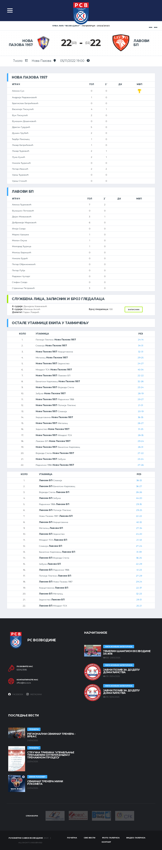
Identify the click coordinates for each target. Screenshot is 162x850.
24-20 (139, 534)
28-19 (140, 393)
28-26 (139, 492)
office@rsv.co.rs (24, 683)
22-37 (139, 587)
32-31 (140, 351)
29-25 (140, 357)
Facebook (15, 694)
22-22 (141, 375)
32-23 (139, 593)
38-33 (139, 480)
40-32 (139, 522)
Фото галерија (111, 837)
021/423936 (22, 670)
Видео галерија (135, 837)
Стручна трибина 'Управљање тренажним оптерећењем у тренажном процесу (50, 755)
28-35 (140, 435)
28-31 (140, 447)
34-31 (140, 345)
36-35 (140, 417)
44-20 (139, 498)
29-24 (141, 441)
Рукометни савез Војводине (26, 838)
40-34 (140, 369)
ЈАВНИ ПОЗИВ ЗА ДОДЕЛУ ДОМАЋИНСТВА (121, 671)
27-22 (141, 453)
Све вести (89, 837)
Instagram (34, 694)
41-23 (139, 569)
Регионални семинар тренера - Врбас (51, 735)
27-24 (139, 546)
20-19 (140, 411)
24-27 (141, 363)
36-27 (139, 486)
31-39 (139, 552)
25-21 (139, 605)
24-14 (140, 339)
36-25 (139, 557)
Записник (133, 309)
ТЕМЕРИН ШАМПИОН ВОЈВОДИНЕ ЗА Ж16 (127, 652)
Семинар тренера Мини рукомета (45, 782)
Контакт (106, 842)
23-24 (140, 387)
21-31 (140, 405)
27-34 (139, 528)
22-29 (139, 564)
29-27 (141, 399)
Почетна (72, 837)
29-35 (139, 504)
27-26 (141, 465)
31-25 (140, 429)
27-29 (139, 575)
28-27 (141, 423)
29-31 (139, 599)
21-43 (139, 540)
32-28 (140, 381)
